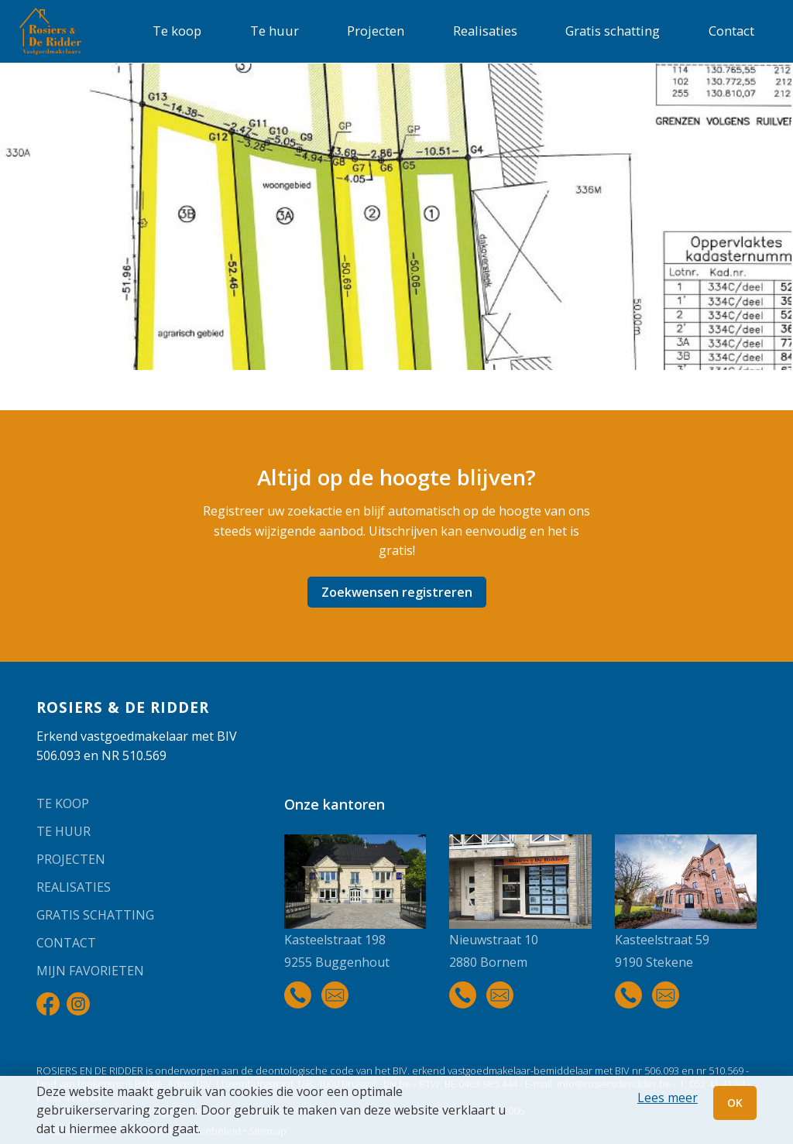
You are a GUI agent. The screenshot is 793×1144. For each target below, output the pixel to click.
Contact (731, 30)
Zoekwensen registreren (396, 592)
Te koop (177, 30)
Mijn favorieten (90, 970)
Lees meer (667, 1097)
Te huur (274, 30)
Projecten (375, 30)
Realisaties (485, 30)
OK (735, 1102)
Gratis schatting (612, 30)
